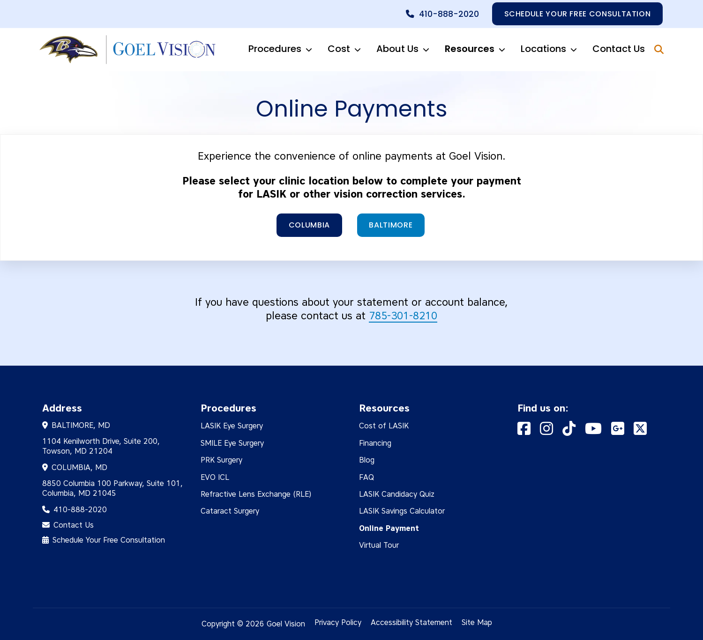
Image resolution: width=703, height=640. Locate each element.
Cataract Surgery (230, 511)
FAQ (366, 476)
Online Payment (389, 527)
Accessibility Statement (411, 622)
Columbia (309, 225)
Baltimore (391, 225)
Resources (479, 49)
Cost (348, 49)
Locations (553, 49)
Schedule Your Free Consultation (108, 540)
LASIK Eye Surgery (232, 425)
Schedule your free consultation (577, 13)
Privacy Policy (337, 622)
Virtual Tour (379, 545)
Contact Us (618, 48)
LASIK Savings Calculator (402, 511)
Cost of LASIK (384, 425)
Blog (366, 460)
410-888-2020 (449, 14)
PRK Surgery (221, 460)
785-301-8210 (403, 315)
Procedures (284, 49)
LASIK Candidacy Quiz (396, 493)
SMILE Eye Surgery (232, 442)
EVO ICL (215, 476)
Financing (375, 442)
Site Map (477, 622)
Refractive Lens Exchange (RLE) (256, 493)
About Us (406, 49)
